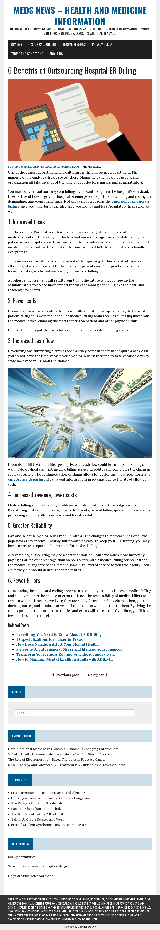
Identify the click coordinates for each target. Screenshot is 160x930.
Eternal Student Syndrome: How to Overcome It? (48, 824)
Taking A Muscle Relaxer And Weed (37, 819)
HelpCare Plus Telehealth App (31, 875)
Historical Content (42, 44)
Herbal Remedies (74, 44)
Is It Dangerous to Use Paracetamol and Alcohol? (48, 792)
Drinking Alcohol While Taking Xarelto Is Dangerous (50, 798)
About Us (56, 53)
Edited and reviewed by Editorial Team (51, 166)
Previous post (65, 674)
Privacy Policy (102, 44)
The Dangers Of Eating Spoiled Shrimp (40, 803)
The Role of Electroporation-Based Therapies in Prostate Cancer (57, 759)
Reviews (16, 44)
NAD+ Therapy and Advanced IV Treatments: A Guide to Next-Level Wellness (66, 765)
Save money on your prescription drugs (38, 866)
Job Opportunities (21, 856)
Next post (98, 674)
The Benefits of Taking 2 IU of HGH (37, 814)
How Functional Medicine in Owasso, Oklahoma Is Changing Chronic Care (63, 748)
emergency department (28, 479)
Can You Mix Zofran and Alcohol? (36, 808)
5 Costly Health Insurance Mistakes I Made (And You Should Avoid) (58, 754)
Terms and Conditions (27, 53)
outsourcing (55, 271)
